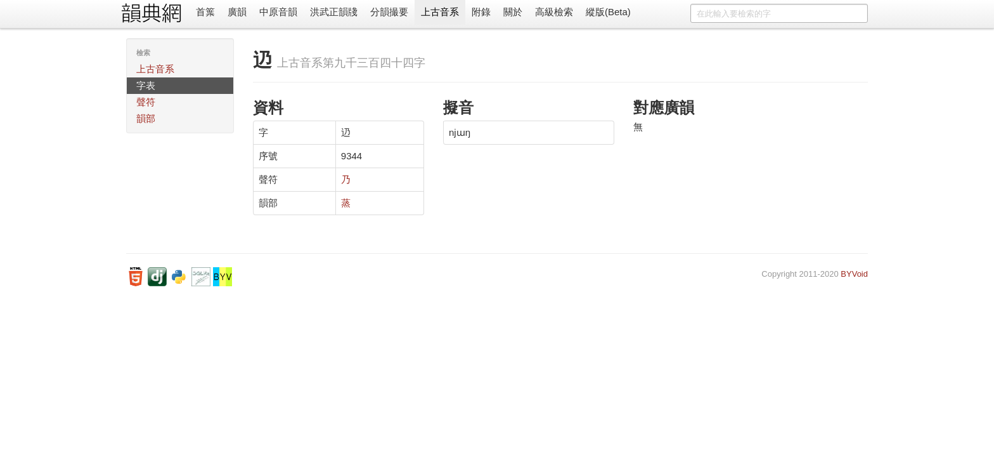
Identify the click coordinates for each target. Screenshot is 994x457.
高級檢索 (554, 11)
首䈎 (205, 11)
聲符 (145, 101)
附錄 (481, 11)
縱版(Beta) (608, 11)
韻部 (145, 118)
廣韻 (237, 11)
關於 (512, 11)
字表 (145, 85)
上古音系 (440, 11)
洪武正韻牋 (334, 11)
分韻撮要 (389, 11)
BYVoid (854, 274)
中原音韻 (278, 11)
